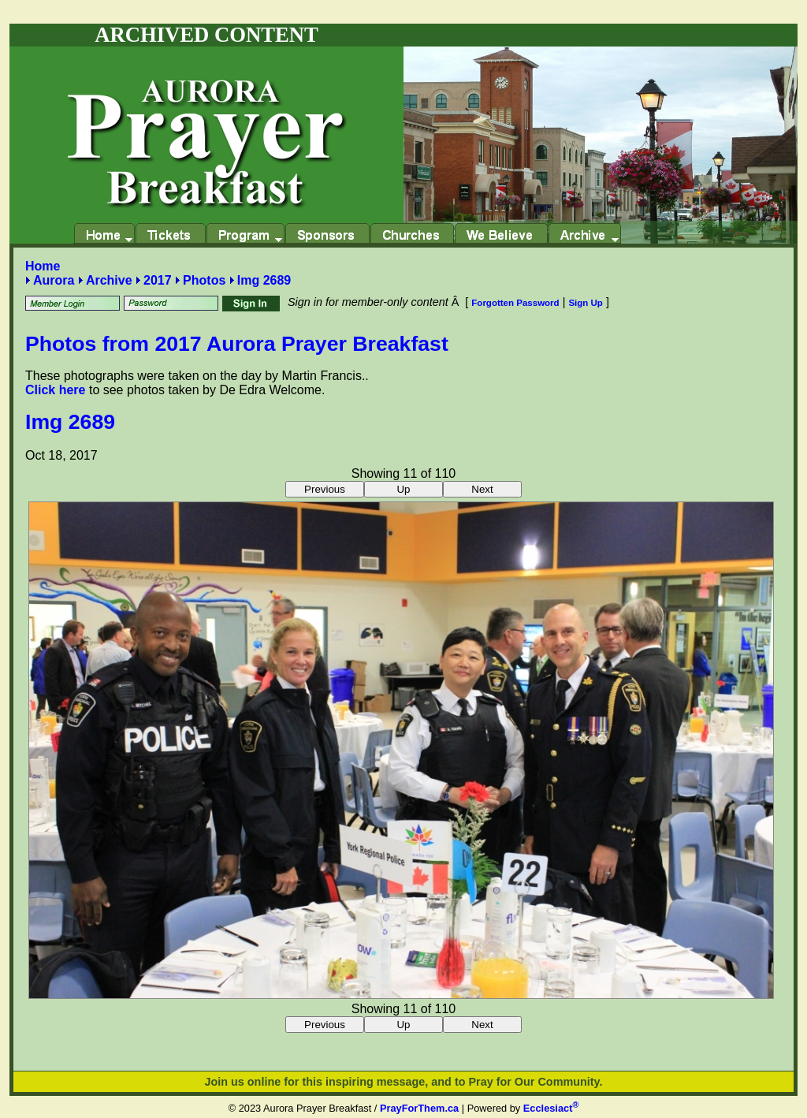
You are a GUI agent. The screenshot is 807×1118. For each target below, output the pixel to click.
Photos (204, 280)
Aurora (53, 280)
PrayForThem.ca (419, 1108)
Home (42, 266)
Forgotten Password (515, 302)
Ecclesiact (550, 1108)
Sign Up (585, 302)
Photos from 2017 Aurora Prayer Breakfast (236, 344)
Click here (55, 390)
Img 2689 (264, 280)
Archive (109, 280)
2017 (157, 280)
